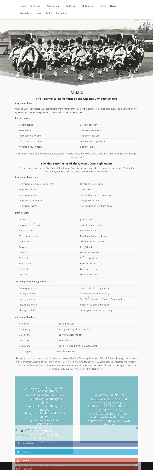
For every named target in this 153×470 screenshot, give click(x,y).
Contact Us (61, 13)
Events (103, 6)
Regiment (35, 6)
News (113, 6)
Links (49, 13)
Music (39, 13)
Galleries (70, 6)
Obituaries (87, 6)
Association (53, 6)
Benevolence (26, 13)
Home (23, 6)
